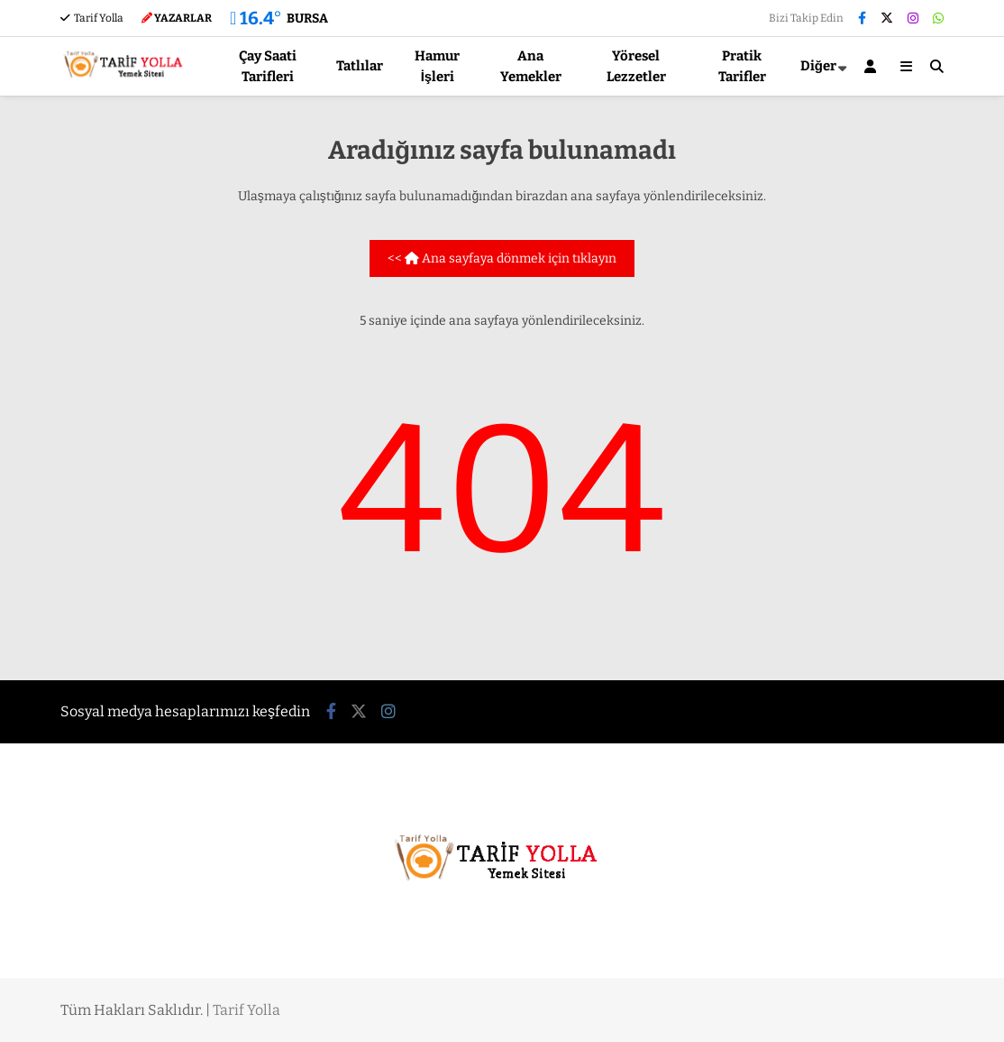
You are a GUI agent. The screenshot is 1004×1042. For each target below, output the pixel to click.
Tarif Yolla (91, 18)
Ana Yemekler (530, 66)
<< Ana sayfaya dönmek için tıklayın (502, 258)
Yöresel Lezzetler (636, 66)
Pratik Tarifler (742, 66)
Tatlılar (359, 66)
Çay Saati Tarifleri (268, 66)
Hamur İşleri (437, 66)
